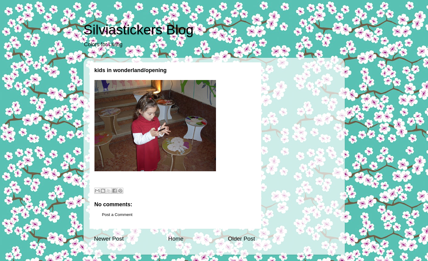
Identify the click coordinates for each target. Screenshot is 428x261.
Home (175, 238)
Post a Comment (117, 214)
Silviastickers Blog (139, 29)
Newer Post (109, 238)
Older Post (241, 238)
